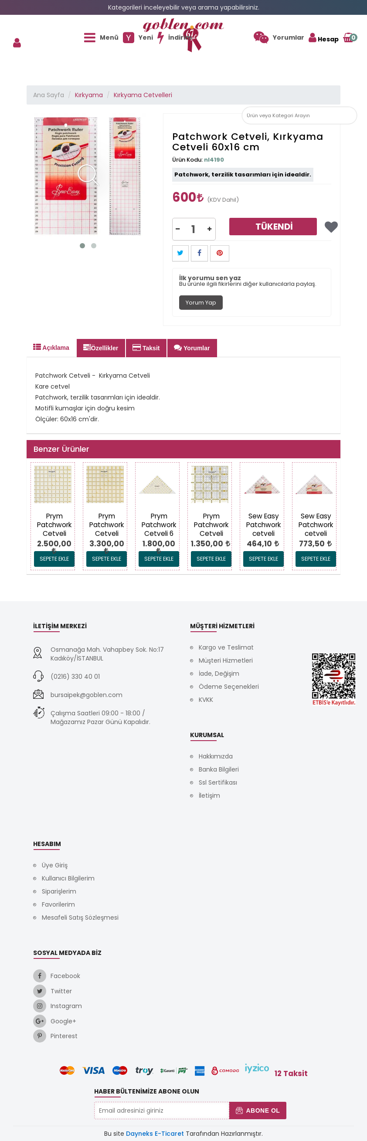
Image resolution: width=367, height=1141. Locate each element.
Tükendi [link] (274, 226)
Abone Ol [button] (258, 1110)
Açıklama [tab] (51, 347)
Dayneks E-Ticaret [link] (155, 1133)
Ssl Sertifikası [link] (218, 782)
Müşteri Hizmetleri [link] (226, 660)
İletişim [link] (209, 795)
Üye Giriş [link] (55, 865)
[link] (279, 37)
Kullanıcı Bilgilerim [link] (68, 878)
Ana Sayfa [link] (48, 95)
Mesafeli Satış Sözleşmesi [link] (80, 917)
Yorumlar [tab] (192, 348)
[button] (348, 115)
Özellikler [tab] (100, 348)
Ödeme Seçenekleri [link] (229, 686)
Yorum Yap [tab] (201, 302)
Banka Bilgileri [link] (219, 769)
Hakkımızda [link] (216, 756)
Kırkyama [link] (89, 95)
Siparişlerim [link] (59, 891)
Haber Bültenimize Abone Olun (146, 1091)
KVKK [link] (206, 699)
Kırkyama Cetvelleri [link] (143, 95)
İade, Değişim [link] (219, 673)
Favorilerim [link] (58, 904)
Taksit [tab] (146, 348)
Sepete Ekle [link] (54, 558)
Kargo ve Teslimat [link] (226, 647)
